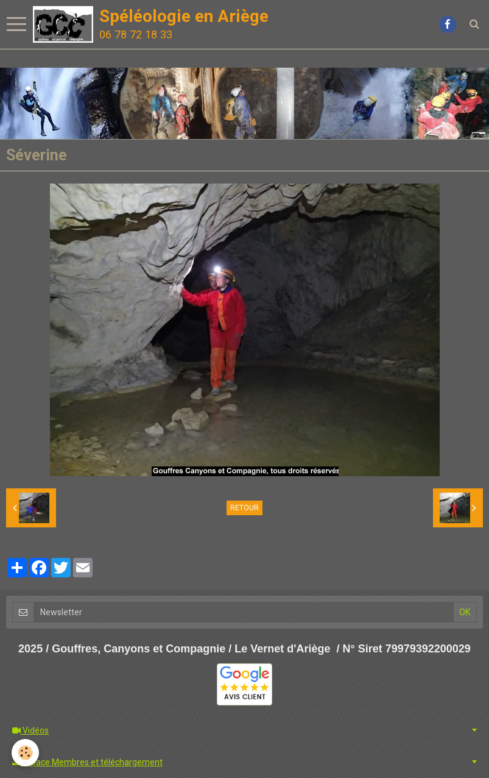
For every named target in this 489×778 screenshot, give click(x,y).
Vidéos (30, 730)
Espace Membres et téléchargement (87, 762)
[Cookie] (26, 752)
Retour (244, 508)
